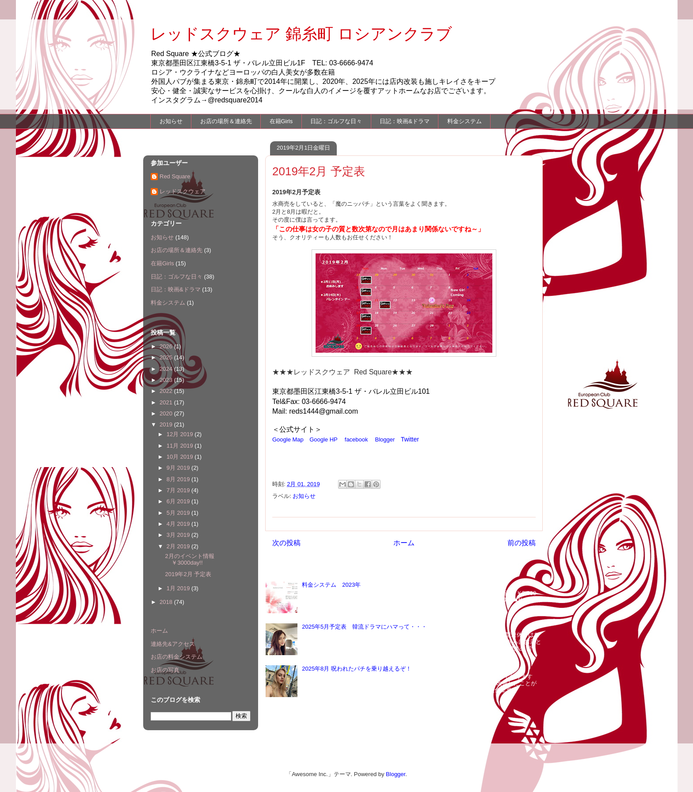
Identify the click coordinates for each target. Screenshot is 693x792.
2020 (167, 413)
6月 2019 (179, 501)
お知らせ (171, 121)
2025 (167, 357)
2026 (167, 346)
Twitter (410, 439)
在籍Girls (281, 121)
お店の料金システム (176, 656)
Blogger (385, 439)
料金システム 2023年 (331, 584)
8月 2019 (179, 479)
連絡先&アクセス (173, 644)
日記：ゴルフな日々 (336, 121)
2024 (167, 369)
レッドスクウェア (183, 191)
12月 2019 (181, 434)
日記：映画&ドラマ (405, 121)
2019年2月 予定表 (188, 574)
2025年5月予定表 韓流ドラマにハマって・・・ (364, 626)
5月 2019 (179, 512)
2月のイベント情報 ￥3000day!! (192, 559)
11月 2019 (181, 445)
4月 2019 (179, 523)
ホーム (404, 543)
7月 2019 (179, 490)
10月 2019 (181, 456)
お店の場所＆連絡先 (226, 121)
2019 (167, 424)
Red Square (175, 176)
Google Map (288, 439)
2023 (167, 380)
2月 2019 (179, 546)
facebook (356, 439)
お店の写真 (165, 670)
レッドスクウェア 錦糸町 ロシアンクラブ (301, 34)
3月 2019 (179, 535)
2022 (167, 391)
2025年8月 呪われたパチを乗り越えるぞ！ (356, 668)
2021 (167, 402)
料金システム (464, 121)
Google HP (323, 439)
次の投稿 (286, 543)
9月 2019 (179, 467)
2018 (167, 602)
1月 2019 (179, 588)
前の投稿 (521, 543)
